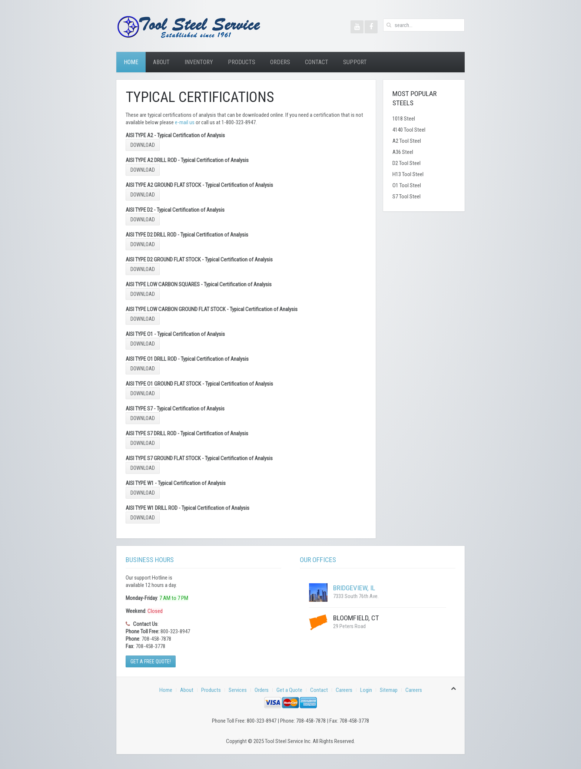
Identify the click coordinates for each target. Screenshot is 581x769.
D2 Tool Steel (406, 163)
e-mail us (185, 122)
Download (142, 145)
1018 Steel (403, 118)
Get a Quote (289, 690)
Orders (280, 62)
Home (131, 62)
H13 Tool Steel (408, 174)
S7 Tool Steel (406, 196)
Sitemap (389, 690)
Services (238, 690)
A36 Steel (402, 152)
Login (366, 690)
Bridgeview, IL (354, 588)
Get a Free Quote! (150, 661)
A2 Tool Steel (406, 141)
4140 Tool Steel (408, 129)
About (161, 62)
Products (241, 62)
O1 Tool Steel (406, 185)
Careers (344, 690)
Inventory (199, 62)
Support (355, 62)
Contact (316, 62)
